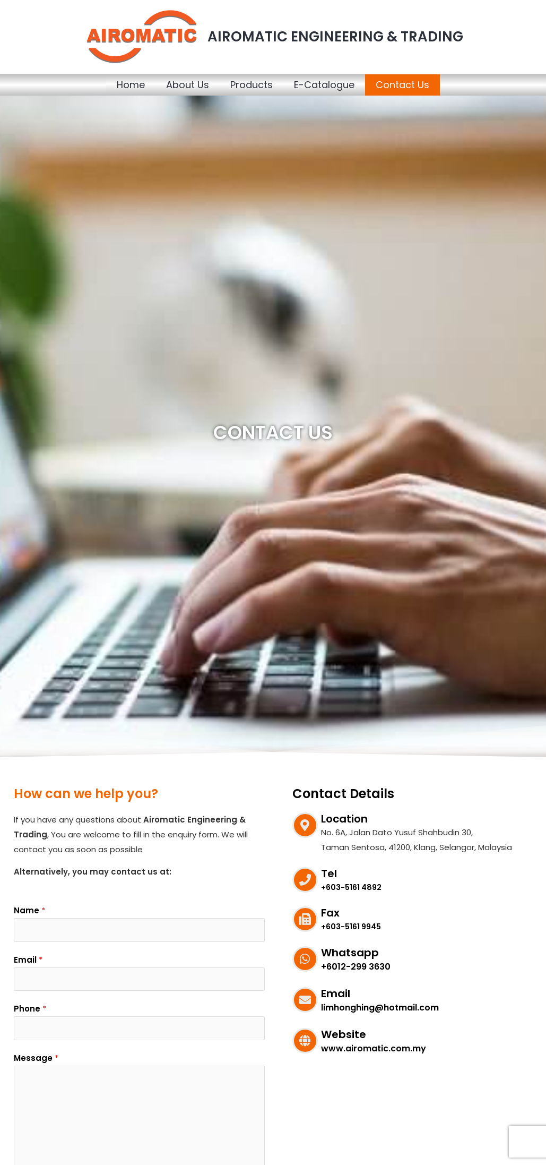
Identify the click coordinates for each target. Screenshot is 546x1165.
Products (251, 84)
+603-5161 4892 (353, 887)
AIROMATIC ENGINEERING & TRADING (335, 36)
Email (28, 961)
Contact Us (402, 84)
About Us (187, 84)
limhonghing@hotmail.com (380, 1007)
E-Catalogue (324, 84)
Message (36, 1062)
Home (131, 84)
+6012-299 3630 (356, 967)
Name (29, 910)
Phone (30, 1011)
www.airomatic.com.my (373, 1048)
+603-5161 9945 (353, 926)
